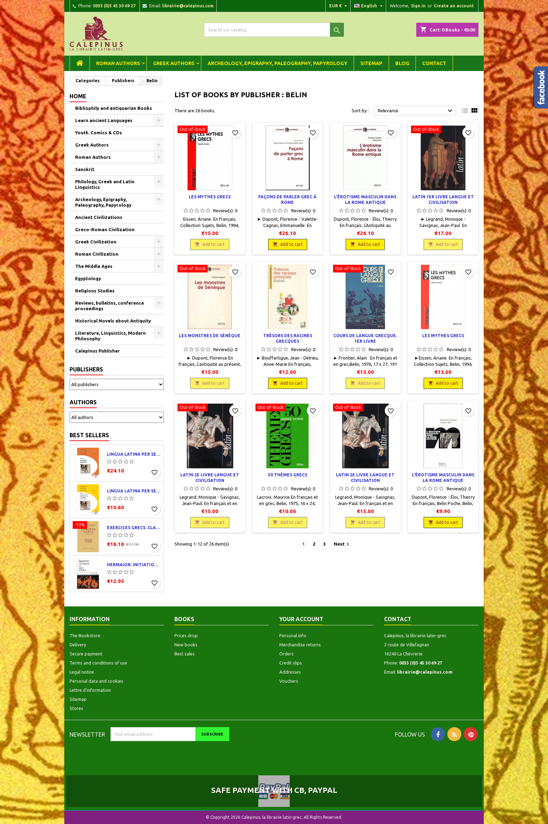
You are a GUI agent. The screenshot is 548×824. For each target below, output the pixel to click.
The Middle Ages (94, 266)
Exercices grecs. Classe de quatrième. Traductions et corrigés (134, 527)
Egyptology (88, 278)
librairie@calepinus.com (188, 5)
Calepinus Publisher (97, 350)
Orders (286, 653)
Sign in (418, 5)
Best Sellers (89, 435)
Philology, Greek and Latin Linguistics (105, 184)
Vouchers (288, 681)
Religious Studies (95, 290)
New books (185, 644)
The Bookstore (85, 635)
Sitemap (371, 63)
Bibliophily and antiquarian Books (113, 108)
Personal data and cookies (96, 681)
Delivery (78, 644)
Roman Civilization (96, 253)
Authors (83, 402)
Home (78, 96)
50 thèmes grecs (287, 475)
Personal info (292, 635)
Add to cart (210, 244)
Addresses (290, 671)
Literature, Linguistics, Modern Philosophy (110, 336)
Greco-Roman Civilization (105, 229)
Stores (76, 708)
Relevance (416, 111)
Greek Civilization (95, 241)
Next (342, 544)
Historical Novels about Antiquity (113, 320)
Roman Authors (118, 63)
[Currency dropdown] (339, 6)
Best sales (184, 653)
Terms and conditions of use (98, 662)
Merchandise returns (300, 644)
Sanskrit (84, 169)
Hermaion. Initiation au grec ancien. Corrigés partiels (134, 564)
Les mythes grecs (210, 196)
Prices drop (186, 635)
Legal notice (82, 671)
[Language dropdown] (369, 6)
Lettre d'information (90, 690)
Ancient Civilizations (98, 217)
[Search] (274, 30)
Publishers (86, 369)
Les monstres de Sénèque (209, 335)
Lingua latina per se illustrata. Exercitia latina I (134, 491)
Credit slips (290, 662)
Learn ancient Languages (103, 120)
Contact (434, 63)
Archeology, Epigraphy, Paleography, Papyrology (277, 63)
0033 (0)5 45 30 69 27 (114, 5)
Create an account (454, 5)
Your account (301, 619)
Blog (402, 63)
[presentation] (169, 754)
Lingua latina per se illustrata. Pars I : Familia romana (134, 454)
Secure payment (86, 653)
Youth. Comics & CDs (98, 132)
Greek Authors (174, 63)
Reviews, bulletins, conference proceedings (109, 305)
